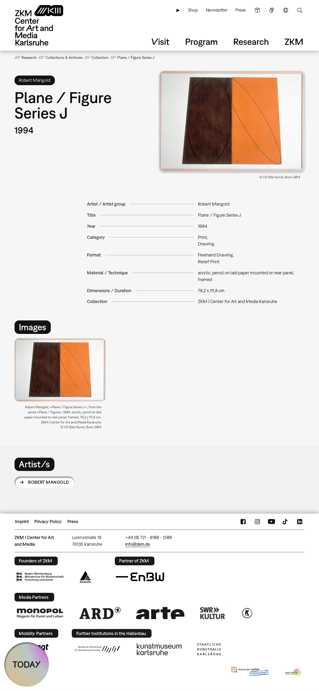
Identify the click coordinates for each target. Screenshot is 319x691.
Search (299, 10)
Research (251, 41)
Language (285, 10)
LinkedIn (299, 521)
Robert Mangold (48, 482)
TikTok (285, 521)
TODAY (27, 664)
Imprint (22, 521)
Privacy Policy (48, 521)
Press (240, 10)
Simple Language (257, 10)
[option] (62, 385)
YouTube (271, 521)
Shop (193, 10)
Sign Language (271, 10)
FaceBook (243, 521)
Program (201, 41)
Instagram (257, 521)
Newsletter (216, 10)
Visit (160, 41)
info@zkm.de (137, 544)
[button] (232, 121)
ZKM (293, 41)
